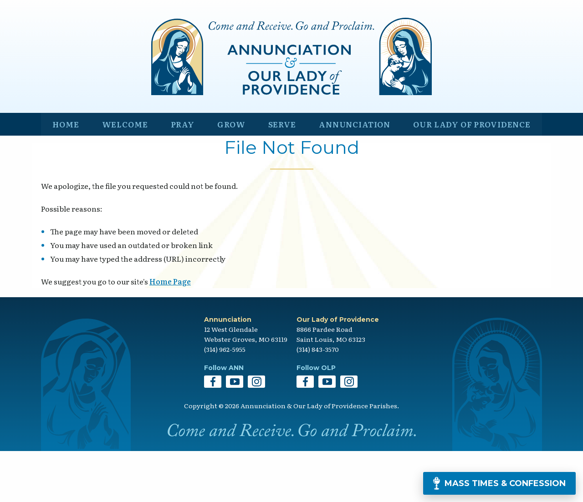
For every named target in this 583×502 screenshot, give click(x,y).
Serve (276, 171)
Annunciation (348, 171)
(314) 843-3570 (318, 400)
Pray (180, 171)
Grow (226, 171)
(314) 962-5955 (224, 400)
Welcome (122, 171)
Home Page (170, 332)
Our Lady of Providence (469, 171)
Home (65, 171)
